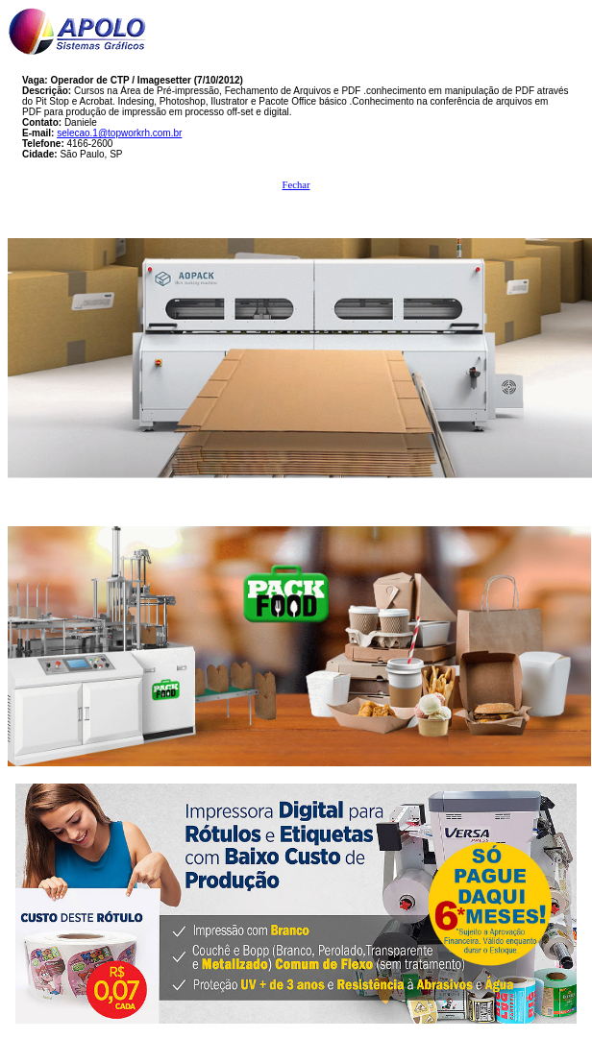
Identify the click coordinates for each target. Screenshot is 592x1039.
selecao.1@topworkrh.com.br (119, 133)
